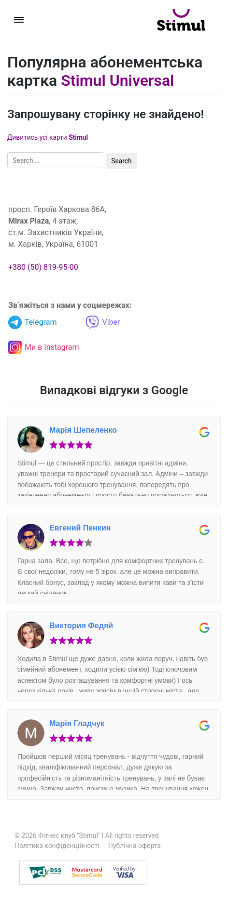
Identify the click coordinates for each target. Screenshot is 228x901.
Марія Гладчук (76, 723)
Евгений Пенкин (80, 528)
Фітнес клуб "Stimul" (69, 835)
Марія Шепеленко (83, 430)
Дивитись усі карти (47, 137)
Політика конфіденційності (57, 845)
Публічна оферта (134, 845)
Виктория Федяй (81, 626)
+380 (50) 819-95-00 (43, 267)
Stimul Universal (117, 80)
